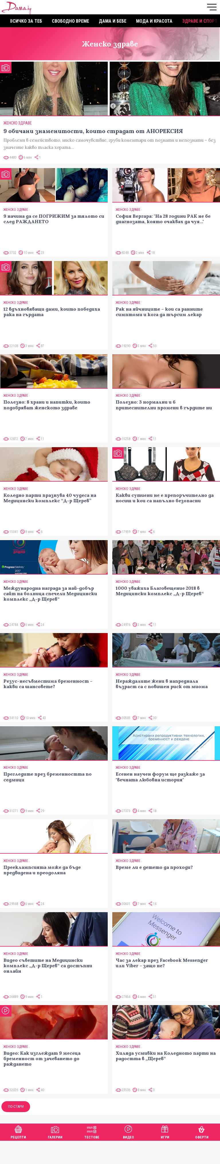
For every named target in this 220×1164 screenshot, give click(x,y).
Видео (128, 1131)
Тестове (91, 1131)
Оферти (202, 1131)
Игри (165, 1131)
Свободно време (70, 21)
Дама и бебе (112, 21)
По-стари (16, 1106)
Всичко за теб (26, 21)
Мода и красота (154, 21)
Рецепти (18, 1131)
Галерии (55, 1131)
